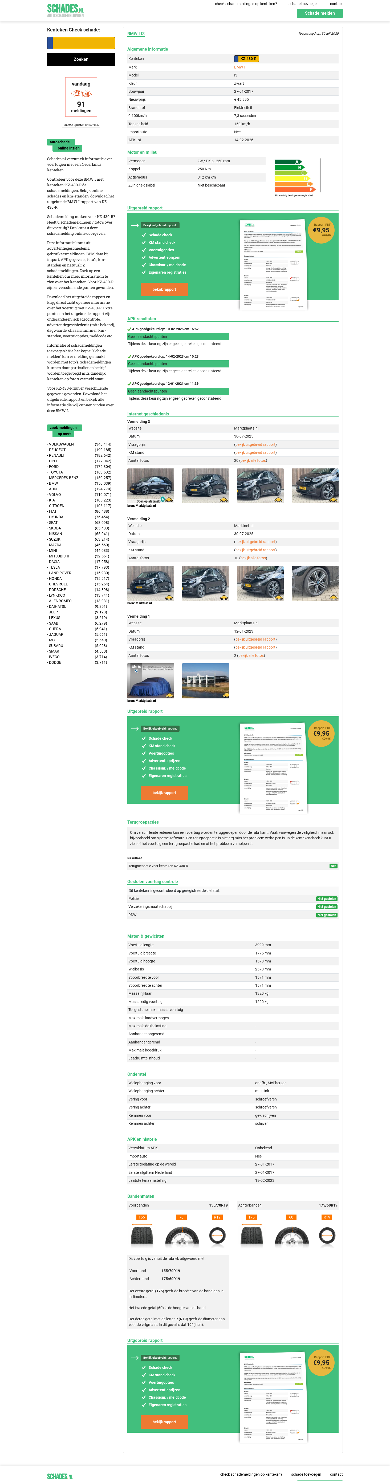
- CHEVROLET (78, 584)
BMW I (239, 67)
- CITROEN (79, 506)
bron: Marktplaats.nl (141, 506)
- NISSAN (78, 534)
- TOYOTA (79, 472)
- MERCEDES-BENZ (79, 478)
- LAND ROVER (78, 573)
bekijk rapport (164, 289)
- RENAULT (79, 455)
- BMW (79, 483)
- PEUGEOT (79, 450)
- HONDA (78, 578)
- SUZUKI (78, 539)
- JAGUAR (77, 634)
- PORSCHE (78, 590)
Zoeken (81, 59)
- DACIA (78, 562)
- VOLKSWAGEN (79, 444)
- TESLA (78, 567)
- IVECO (77, 657)
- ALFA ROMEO (78, 601)
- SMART (77, 651)
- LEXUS (77, 618)
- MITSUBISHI (78, 556)
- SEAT (78, 522)
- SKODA (78, 528)
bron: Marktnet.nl (139, 603)
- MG (77, 640)
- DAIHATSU (77, 606)
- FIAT (78, 511)
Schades (65, 10)
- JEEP (77, 612)
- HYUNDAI (78, 517)
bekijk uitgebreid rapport (255, 444)
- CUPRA (77, 629)
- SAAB (77, 623)
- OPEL (79, 461)
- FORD (79, 467)
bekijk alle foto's (253, 460)
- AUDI (79, 489)
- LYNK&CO (78, 595)
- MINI (78, 550)
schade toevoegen (304, 4)
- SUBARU (77, 646)
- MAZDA (78, 545)
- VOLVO (79, 494)
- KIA (79, 500)
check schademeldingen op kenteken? (246, 4)
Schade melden (320, 13)
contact (336, 4)
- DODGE (77, 662)
